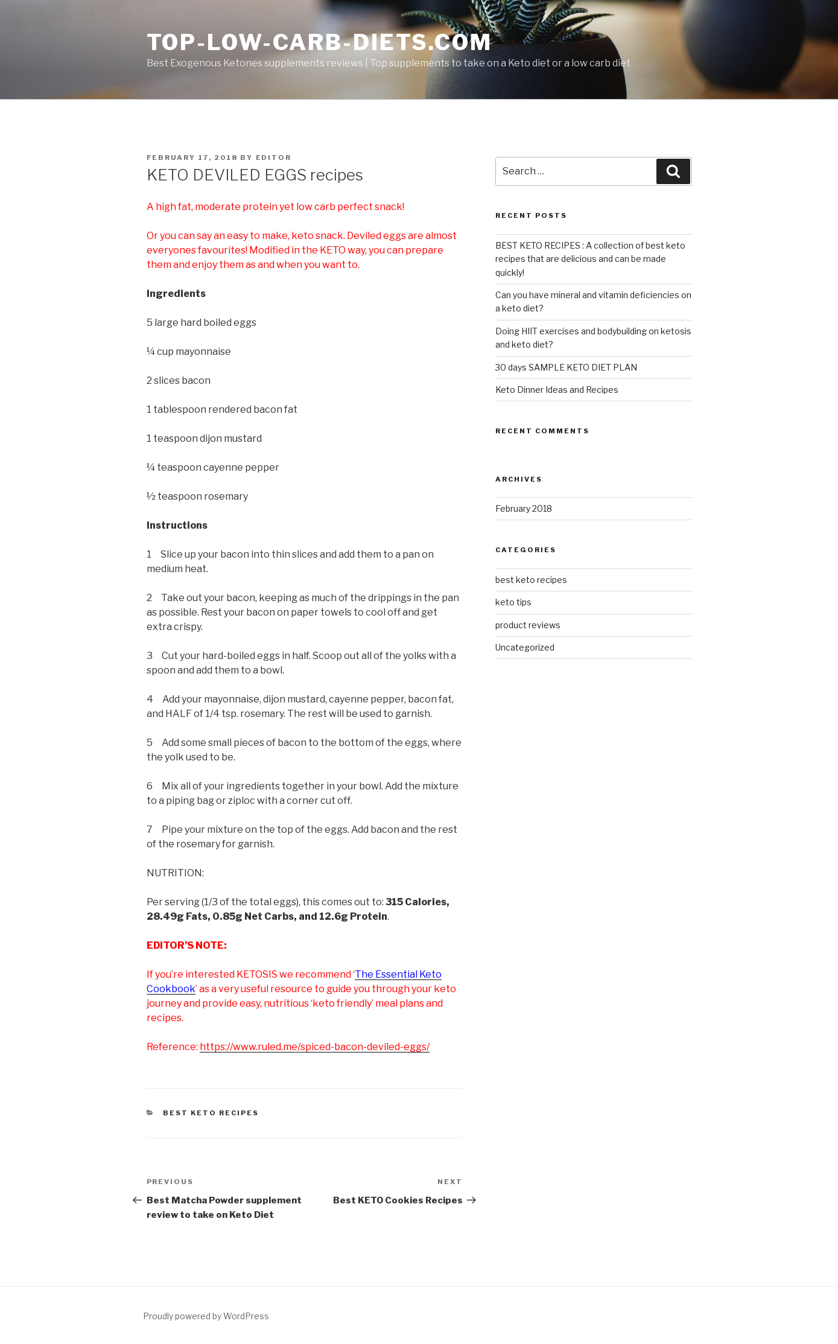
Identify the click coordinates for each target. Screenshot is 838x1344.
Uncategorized (524, 647)
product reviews (527, 625)
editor (274, 157)
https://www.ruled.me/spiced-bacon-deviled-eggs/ (315, 1047)
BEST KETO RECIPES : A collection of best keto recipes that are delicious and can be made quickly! (590, 259)
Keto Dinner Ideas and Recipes (556, 389)
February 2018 (523, 508)
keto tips (513, 602)
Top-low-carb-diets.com (319, 42)
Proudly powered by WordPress (206, 1316)
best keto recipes (211, 1113)
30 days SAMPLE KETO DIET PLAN (566, 367)
